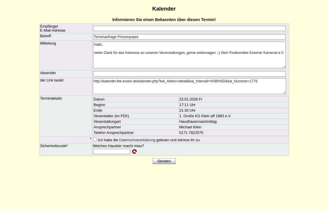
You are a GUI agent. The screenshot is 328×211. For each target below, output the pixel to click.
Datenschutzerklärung (137, 140)
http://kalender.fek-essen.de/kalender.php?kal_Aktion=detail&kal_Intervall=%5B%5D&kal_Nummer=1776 (189, 86)
